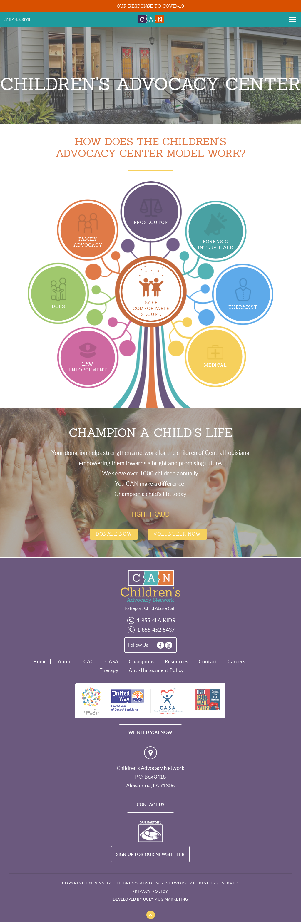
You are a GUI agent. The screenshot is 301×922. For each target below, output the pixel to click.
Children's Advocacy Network (150, 18)
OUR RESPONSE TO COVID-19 (150, 6)
